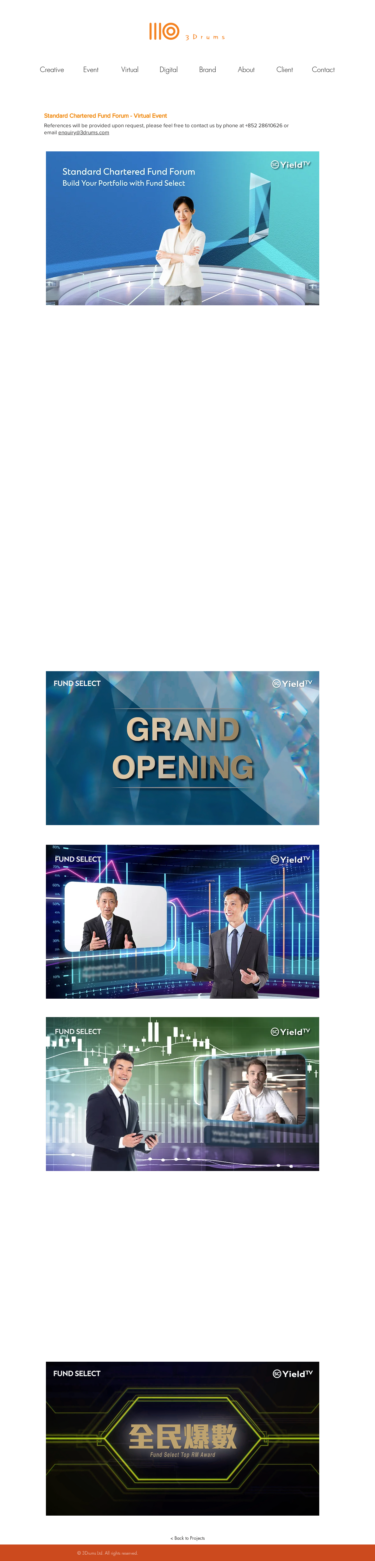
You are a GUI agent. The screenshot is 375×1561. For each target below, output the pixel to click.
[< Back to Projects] (187, 1538)
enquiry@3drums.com (83, 132)
